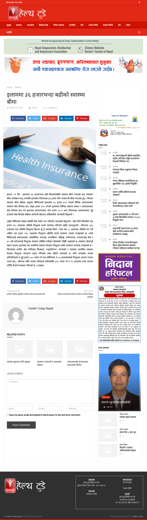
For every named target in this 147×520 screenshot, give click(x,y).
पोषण (128, 25)
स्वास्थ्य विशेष (108, 25)
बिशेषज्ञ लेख (43, 25)
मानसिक (72, 25)
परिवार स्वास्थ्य (58, 25)
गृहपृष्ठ (8, 25)
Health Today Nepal (40, 308)
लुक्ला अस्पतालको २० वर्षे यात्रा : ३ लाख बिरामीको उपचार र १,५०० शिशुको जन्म (126, 217)
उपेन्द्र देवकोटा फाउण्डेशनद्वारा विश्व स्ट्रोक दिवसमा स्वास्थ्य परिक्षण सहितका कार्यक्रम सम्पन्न (126, 245)
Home (9, 87)
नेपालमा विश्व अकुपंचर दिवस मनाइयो (125, 171)
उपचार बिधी (93, 25)
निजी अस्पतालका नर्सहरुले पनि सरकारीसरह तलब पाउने (126, 204)
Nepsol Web (138, 516)
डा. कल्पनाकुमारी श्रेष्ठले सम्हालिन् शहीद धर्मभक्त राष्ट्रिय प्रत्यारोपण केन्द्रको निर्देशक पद (126, 158)
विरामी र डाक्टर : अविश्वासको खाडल (128, 449)
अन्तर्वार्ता (30, 25)
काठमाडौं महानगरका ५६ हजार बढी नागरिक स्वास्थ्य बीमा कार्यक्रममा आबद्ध (125, 231)
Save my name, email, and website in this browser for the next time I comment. (45, 415)
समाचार (19, 25)
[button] (139, 32)
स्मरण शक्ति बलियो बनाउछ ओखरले (124, 193)
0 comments (51, 108)
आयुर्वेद (9, 32)
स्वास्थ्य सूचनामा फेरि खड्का (18, 361)
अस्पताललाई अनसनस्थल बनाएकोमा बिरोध (77, 363)
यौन (82, 25)
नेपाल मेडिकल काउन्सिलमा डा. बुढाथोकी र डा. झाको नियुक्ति (125, 182)
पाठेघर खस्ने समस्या (128, 416)
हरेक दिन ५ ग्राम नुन (128, 432)
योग (119, 25)
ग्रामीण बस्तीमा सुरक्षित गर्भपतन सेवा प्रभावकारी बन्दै (26, 294)
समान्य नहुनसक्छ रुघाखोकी (115, 402)
